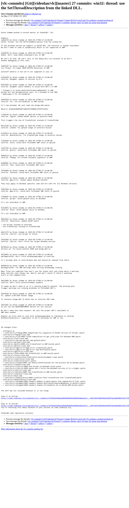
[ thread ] (33, 25)
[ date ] (26, 25)
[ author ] (49, 25)
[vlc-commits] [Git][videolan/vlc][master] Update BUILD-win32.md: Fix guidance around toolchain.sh (71, 20)
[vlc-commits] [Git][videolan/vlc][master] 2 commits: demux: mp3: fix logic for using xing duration (67, 23)
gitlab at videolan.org (32, 14)
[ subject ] (41, 25)
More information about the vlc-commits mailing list (22, 506)
